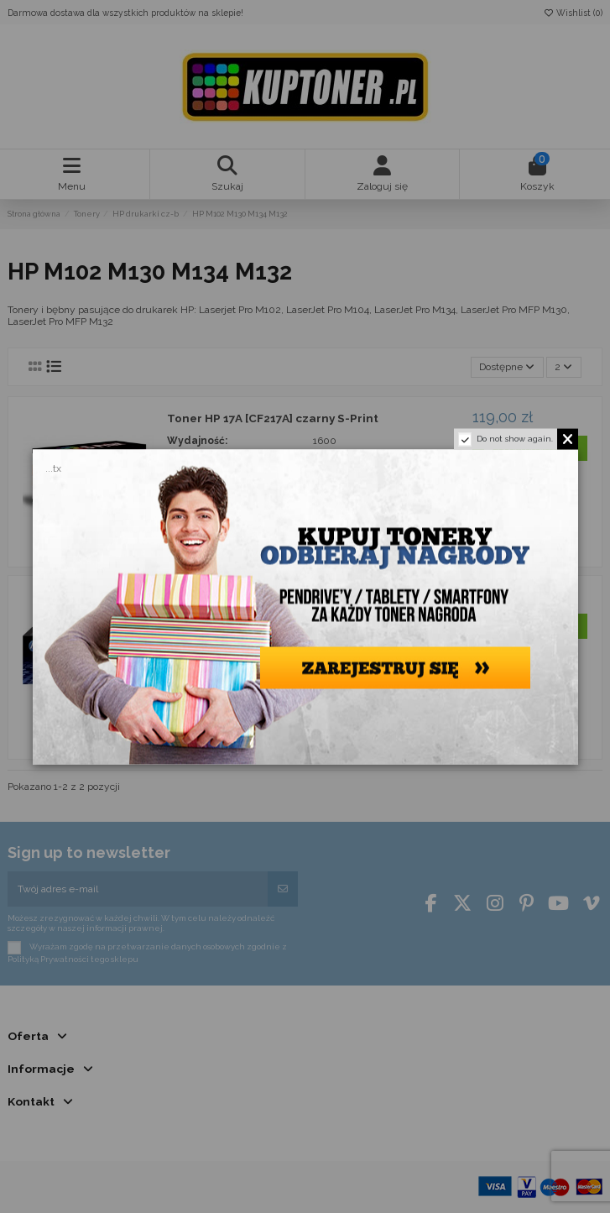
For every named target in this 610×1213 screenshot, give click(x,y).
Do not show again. (515, 438)
